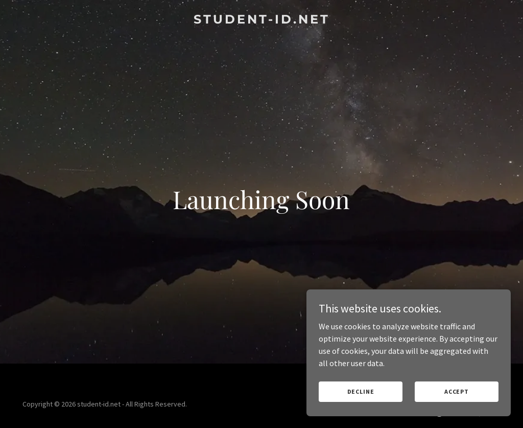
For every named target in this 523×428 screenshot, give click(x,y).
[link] (261, 20)
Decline (360, 391)
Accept (456, 391)
